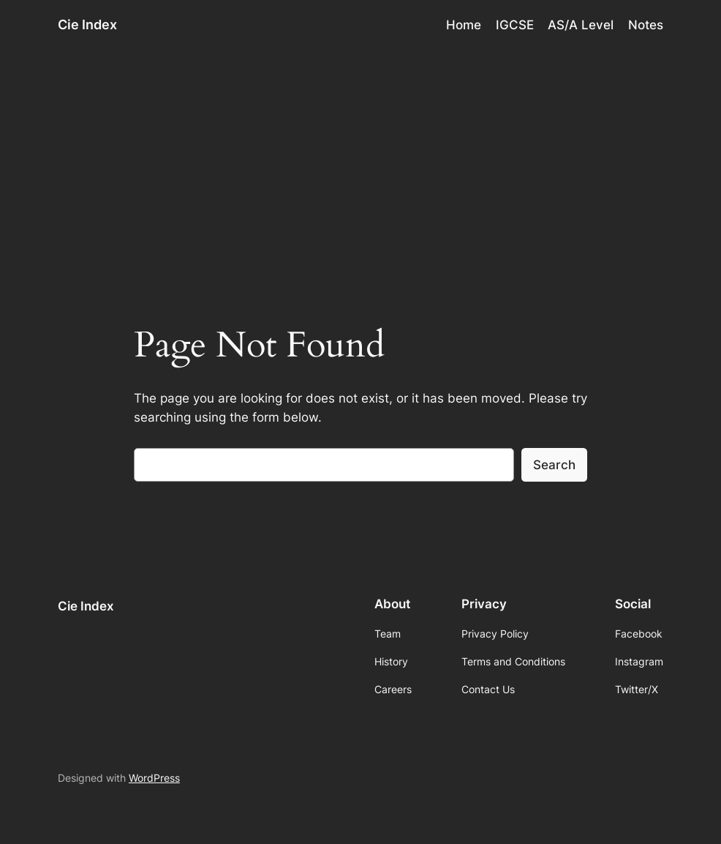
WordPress (154, 778)
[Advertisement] (360, 165)
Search (554, 465)
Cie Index (87, 24)
